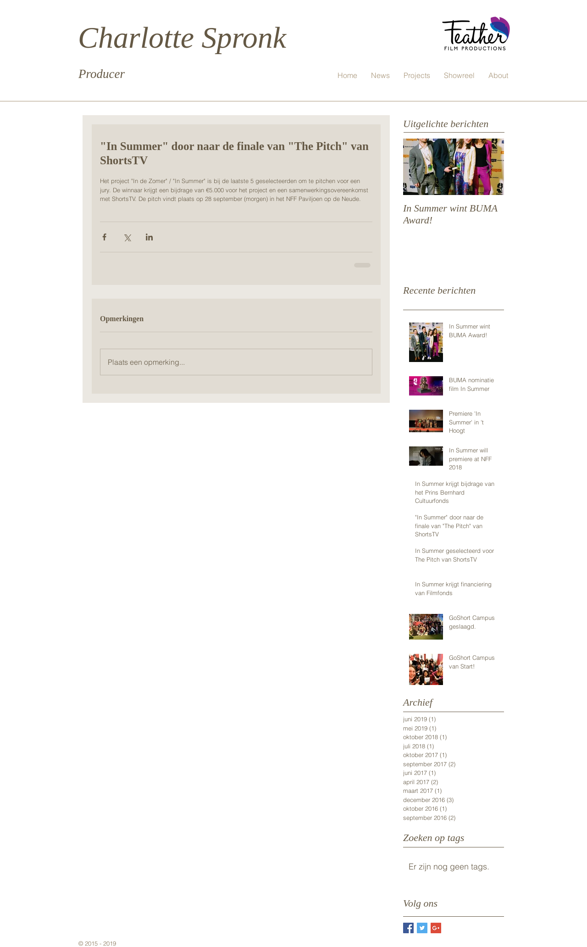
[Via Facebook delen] (104, 237)
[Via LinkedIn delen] (149, 237)
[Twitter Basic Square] (422, 928)
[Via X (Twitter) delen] (126, 237)
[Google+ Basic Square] (436, 928)
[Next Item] (489, 167)
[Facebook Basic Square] (408, 928)
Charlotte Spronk (182, 37)
